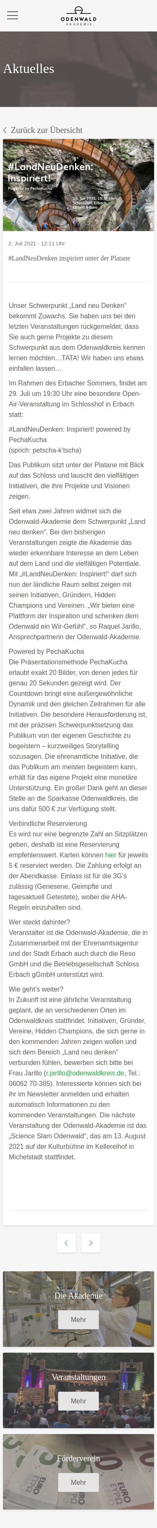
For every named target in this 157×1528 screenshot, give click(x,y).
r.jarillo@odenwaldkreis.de (85, 1073)
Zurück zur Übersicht (42, 130)
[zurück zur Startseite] (78, 15)
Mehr (78, 1319)
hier (110, 855)
